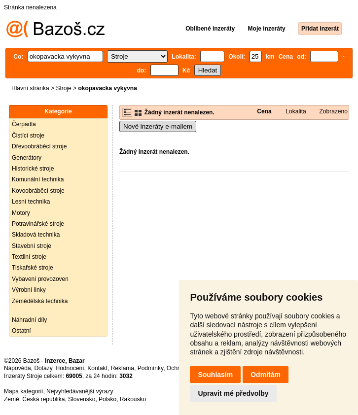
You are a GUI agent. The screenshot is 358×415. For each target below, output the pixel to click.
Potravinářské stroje (38, 223)
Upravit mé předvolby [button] (233, 393)
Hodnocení (70, 368)
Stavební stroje (31, 245)
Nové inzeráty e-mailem (157, 126)
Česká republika (43, 399)
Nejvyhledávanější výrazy (79, 391)
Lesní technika (31, 201)
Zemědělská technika (40, 301)
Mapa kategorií (23, 391)
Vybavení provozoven (40, 279)
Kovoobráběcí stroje (38, 190)
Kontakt (97, 368)
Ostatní (21, 330)
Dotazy (43, 368)
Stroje (63, 88)
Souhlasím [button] (215, 375)
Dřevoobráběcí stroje (39, 146)
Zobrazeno (334, 111)
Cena (264, 111)
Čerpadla (24, 124)
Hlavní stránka (30, 88)
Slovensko (81, 399)
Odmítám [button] (266, 375)
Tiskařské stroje (32, 267)
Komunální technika (38, 179)
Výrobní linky (29, 289)
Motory (21, 212)
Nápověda (17, 368)
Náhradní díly (29, 319)
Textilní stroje (29, 256)
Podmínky (150, 368)
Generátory (26, 157)
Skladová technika (36, 234)
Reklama (122, 368)
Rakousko (133, 399)
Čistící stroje (28, 135)
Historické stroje (33, 168)
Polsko (107, 399)
